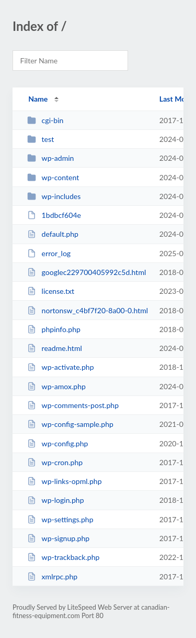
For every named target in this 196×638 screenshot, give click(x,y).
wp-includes (53, 196)
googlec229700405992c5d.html (86, 272)
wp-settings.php (60, 519)
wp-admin (50, 157)
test (40, 139)
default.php (52, 233)
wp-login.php (55, 500)
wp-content (53, 177)
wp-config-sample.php (70, 424)
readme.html (54, 348)
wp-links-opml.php (64, 481)
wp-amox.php (56, 386)
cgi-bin (45, 120)
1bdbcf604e (54, 215)
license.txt (50, 291)
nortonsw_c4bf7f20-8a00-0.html (87, 310)
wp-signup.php (58, 538)
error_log (49, 253)
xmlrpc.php (52, 576)
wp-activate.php (60, 366)
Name (38, 98)
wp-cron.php (55, 462)
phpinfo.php (53, 329)
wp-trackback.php (63, 557)
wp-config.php (57, 443)
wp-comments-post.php (73, 405)
